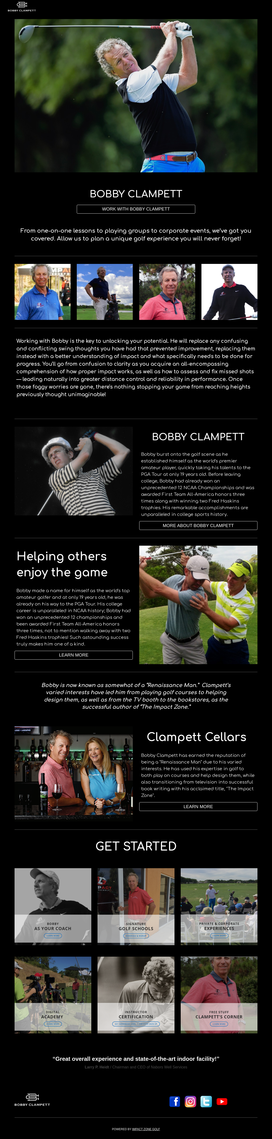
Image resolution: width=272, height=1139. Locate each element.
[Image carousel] (136, 95)
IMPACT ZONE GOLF (146, 1129)
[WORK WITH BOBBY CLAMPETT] (136, 209)
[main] (136, 194)
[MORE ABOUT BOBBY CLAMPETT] (198, 525)
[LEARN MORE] (74, 655)
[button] (198, 806)
